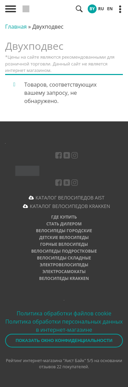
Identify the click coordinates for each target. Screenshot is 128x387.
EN (110, 9)
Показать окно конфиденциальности (64, 340)
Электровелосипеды (64, 265)
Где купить (64, 217)
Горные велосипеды (64, 244)
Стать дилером (64, 224)
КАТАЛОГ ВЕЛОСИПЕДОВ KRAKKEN (70, 206)
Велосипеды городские (64, 231)
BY (92, 9)
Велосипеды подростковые (64, 251)
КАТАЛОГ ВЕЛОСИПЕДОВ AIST (69, 197)
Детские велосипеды (64, 237)
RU (101, 9)
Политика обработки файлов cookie (64, 313)
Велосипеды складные (64, 258)
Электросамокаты (64, 271)
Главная (16, 26)
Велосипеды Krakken (64, 278)
